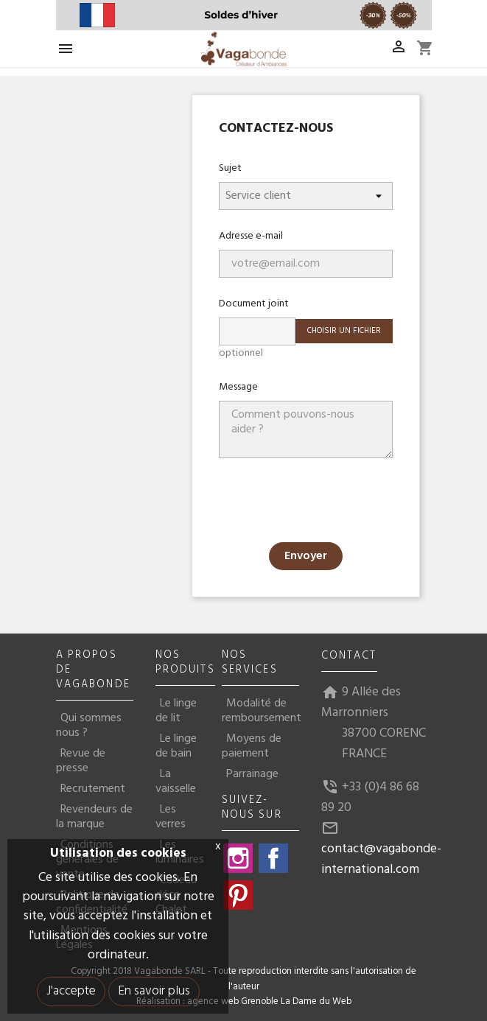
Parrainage (252, 774)
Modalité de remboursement (261, 711)
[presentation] (331, 501)
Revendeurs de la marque (94, 817)
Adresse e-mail (251, 236)
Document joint (254, 303)
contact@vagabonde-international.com (381, 859)
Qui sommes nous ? (89, 726)
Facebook (273, 858)
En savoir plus (154, 991)
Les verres (170, 817)
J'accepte (71, 991)
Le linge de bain (176, 746)
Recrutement (92, 789)
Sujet (230, 168)
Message (238, 387)
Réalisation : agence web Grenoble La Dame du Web (243, 1001)
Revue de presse (80, 761)
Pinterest (238, 895)
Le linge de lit (176, 711)
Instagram (238, 858)
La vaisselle (175, 782)
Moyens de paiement (251, 746)
